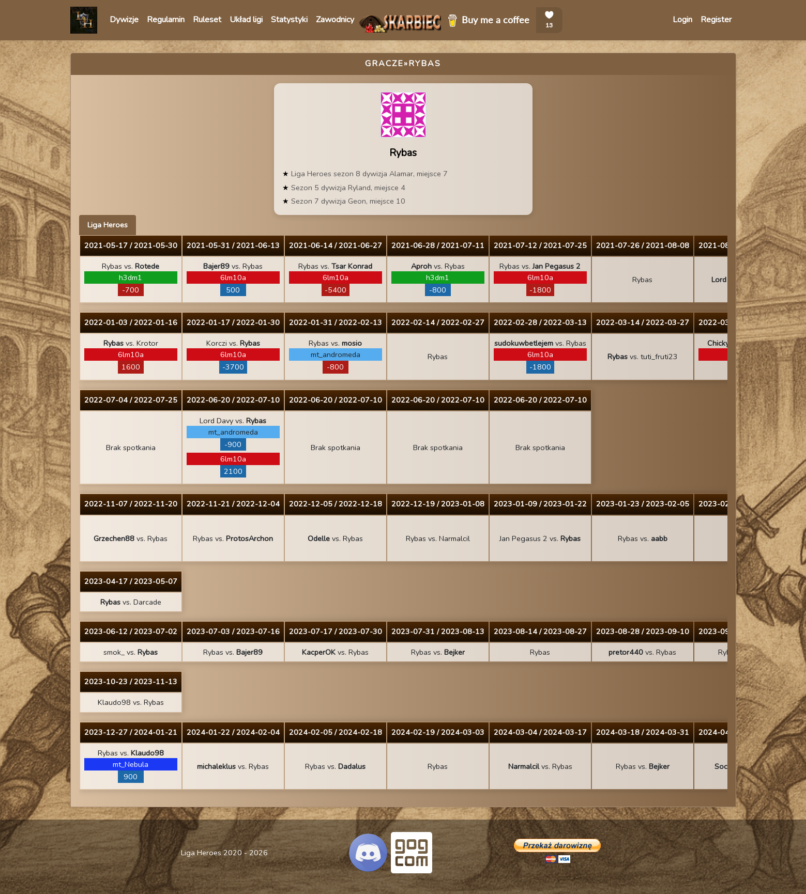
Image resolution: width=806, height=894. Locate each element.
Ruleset (207, 19)
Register (716, 19)
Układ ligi (246, 19)
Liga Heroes (107, 225)
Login (682, 19)
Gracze (384, 63)
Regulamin (166, 19)
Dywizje (124, 19)
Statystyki (289, 19)
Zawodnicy (335, 19)
